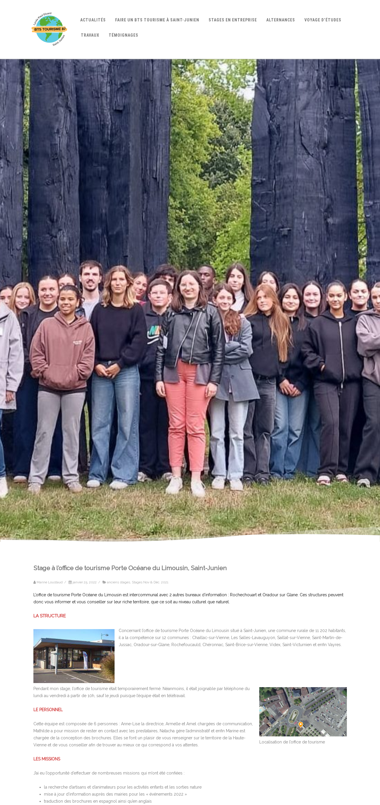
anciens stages (118, 582)
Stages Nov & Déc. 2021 (150, 582)
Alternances (280, 20)
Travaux (90, 35)
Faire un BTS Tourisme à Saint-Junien (157, 20)
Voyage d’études (322, 20)
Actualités (93, 20)
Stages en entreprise (233, 20)
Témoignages (123, 35)
